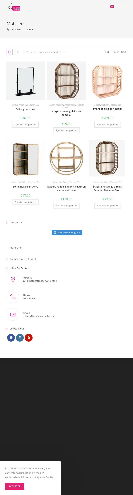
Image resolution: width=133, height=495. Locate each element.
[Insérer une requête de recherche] (66, 247)
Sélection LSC (33, 104)
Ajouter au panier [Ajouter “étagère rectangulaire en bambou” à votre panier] (66, 130)
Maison (51, 104)
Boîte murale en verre (25, 186)
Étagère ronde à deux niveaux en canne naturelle (66, 188)
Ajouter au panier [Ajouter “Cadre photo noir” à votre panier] (25, 124)
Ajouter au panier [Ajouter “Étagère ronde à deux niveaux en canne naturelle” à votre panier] (66, 205)
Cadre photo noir (26, 109)
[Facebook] (11, 338)
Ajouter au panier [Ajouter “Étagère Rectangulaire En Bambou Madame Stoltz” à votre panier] (107, 205)
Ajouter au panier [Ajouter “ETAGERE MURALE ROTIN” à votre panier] (107, 124)
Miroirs (15, 104)
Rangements (70, 104)
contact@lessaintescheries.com (39, 316)
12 (114, 51)
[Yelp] (29, 338)
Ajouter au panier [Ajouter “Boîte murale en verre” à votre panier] (25, 202)
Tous (123, 51)
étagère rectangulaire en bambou (66, 113)
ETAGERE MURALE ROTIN (107, 109)
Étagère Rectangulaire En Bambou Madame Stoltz (107, 188)
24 (118, 51)
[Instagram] (20, 338)
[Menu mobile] (120, 6)
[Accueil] (8, 29)
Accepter (15, 486)
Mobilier (22, 104)
